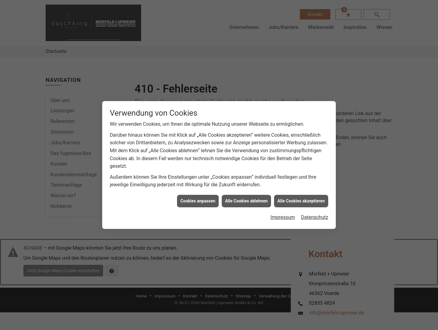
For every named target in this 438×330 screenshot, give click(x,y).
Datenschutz (314, 216)
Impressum (282, 216)
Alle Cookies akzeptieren (301, 199)
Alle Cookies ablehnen (246, 199)
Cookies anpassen (197, 199)
